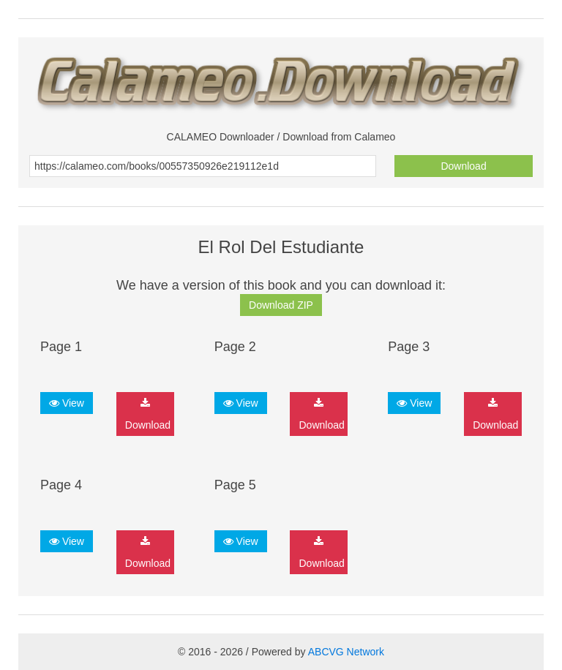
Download (463, 166)
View (66, 403)
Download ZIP (281, 305)
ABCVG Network (346, 652)
